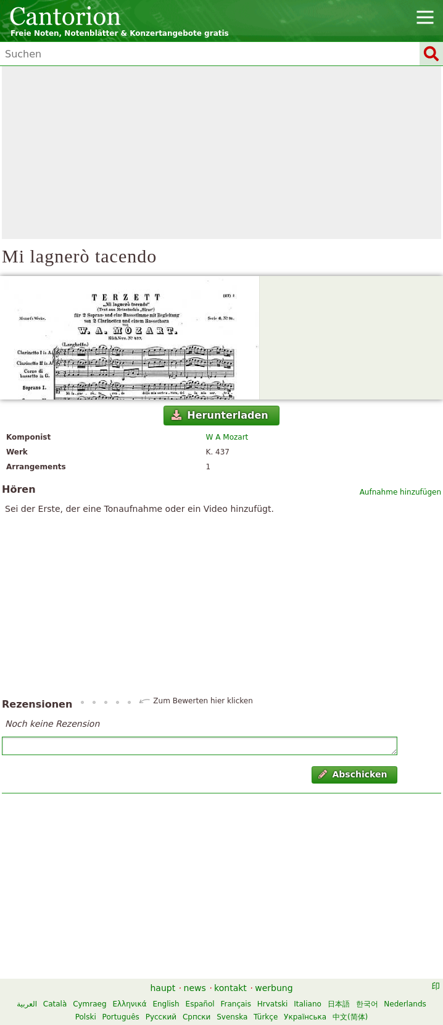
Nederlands (405, 1004)
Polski (85, 1017)
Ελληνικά (129, 1004)
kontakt (230, 988)
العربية (27, 1004)
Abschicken (352, 774)
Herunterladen (220, 415)
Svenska (232, 1017)
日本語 (339, 1004)
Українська (305, 1017)
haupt (162, 988)
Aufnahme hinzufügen (400, 492)
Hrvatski (272, 1004)
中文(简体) (350, 1017)
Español (200, 1004)
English (165, 1004)
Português (120, 1017)
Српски (197, 1017)
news (195, 988)
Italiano (307, 1004)
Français (235, 1004)
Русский (161, 1017)
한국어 (367, 1004)
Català (55, 1004)
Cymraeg (89, 1004)
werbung (273, 988)
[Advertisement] (221, 152)
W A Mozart (227, 437)
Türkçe (266, 1017)
